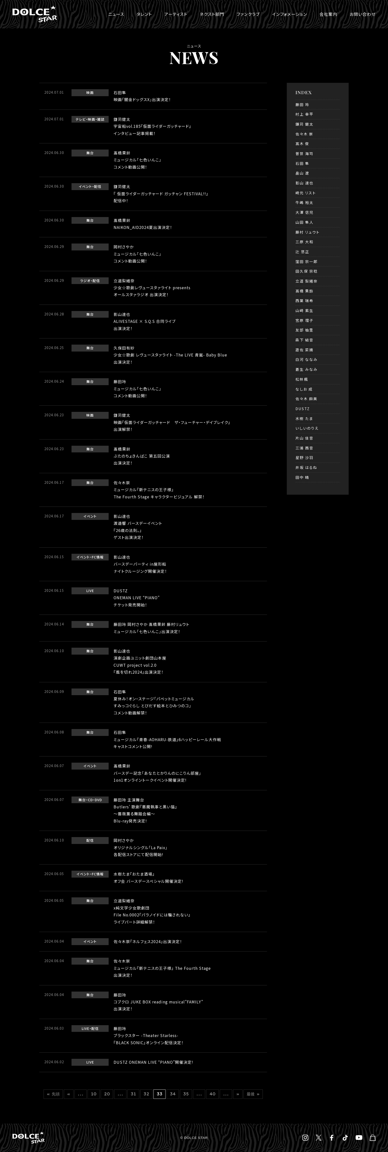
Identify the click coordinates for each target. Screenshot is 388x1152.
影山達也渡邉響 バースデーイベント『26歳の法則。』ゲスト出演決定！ (138, 526)
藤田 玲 (302, 104)
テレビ (81, 119)
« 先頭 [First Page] (53, 1093)
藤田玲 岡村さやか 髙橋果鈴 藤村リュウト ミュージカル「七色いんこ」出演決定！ (151, 627)
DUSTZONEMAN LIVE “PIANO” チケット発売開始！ (137, 598)
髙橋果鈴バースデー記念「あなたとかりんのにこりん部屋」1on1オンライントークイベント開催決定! (157, 773)
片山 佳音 (304, 438)
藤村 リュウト (307, 232)
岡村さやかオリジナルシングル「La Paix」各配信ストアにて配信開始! (141, 847)
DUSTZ (302, 408)
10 (94, 1093)
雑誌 (101, 119)
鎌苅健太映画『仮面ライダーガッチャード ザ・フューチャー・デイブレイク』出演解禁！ (172, 422)
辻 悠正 (302, 251)
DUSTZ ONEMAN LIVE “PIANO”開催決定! (153, 1062)
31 (133, 1093)
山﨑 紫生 (304, 310)
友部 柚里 (304, 329)
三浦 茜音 (304, 447)
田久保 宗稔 (306, 271)
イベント (85, 186)
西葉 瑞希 (304, 300)
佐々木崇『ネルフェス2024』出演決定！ (148, 941)
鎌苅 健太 (304, 124)
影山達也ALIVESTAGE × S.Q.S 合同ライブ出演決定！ (145, 321)
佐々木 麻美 (306, 398)
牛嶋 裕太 (304, 202)
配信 (97, 186)
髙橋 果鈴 (304, 290)
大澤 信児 (304, 212)
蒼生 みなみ (306, 369)
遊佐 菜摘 (304, 349)
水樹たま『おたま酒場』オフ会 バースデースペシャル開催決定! (148, 877)
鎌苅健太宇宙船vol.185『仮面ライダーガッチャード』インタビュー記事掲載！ (152, 126)
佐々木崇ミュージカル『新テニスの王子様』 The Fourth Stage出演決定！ (162, 968)
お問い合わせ (363, 14)
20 (107, 1093)
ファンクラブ (248, 14)
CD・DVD (95, 799)
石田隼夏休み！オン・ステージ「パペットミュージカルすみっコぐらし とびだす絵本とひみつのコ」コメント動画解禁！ (154, 702)
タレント (144, 14)
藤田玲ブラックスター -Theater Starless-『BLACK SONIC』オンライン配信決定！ (149, 1035)
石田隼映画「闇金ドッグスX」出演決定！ (142, 96)
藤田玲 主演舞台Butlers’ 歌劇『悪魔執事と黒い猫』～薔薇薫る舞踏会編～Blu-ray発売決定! (145, 810)
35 (186, 1093)
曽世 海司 (304, 153)
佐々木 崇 (304, 133)
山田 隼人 (304, 222)
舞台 (90, 152)
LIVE (90, 590)
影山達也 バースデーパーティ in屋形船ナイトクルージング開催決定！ (140, 564)
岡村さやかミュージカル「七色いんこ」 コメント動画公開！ (137, 254)
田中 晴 (302, 477)
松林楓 (301, 379)
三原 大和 (304, 241)
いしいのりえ (307, 428)
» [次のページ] (238, 1093)
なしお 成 (304, 389)
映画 (90, 92)
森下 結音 (304, 339)
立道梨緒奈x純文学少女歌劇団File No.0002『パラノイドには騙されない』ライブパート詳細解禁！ (152, 911)
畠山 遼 (302, 173)
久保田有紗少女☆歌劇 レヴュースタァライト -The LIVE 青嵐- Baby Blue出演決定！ (170, 355)
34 (173, 1093)
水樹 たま (304, 418)
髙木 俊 (302, 143)
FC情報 (98, 556)
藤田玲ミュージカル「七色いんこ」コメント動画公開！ (137, 389)
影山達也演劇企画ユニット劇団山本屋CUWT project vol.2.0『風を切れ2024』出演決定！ (140, 661)
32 (146, 1093)
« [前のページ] (68, 1093)
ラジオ (85, 280)
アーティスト (175, 14)
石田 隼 (302, 163)
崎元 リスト (305, 192)
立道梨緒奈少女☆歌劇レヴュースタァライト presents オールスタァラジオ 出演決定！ (152, 288)
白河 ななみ (306, 359)
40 (212, 1093)
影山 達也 (304, 182)
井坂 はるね (306, 467)
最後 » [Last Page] (253, 1093)
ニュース (116, 14)
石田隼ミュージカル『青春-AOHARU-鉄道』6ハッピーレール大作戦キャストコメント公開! (167, 739)
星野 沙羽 (304, 457)
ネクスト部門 (212, 14)
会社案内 (328, 14)
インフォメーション (289, 14)
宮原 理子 (304, 320)
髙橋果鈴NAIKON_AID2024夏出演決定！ (143, 224)
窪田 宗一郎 (306, 261)
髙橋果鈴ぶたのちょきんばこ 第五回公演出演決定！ (142, 456)
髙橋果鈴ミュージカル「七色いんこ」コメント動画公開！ (137, 160)
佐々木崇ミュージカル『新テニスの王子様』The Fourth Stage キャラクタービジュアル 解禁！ (159, 490)
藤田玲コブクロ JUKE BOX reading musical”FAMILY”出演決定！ (158, 1002)
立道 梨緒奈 (306, 281)
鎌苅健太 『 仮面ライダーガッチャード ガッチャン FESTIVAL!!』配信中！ (161, 193)
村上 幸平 (304, 114)
